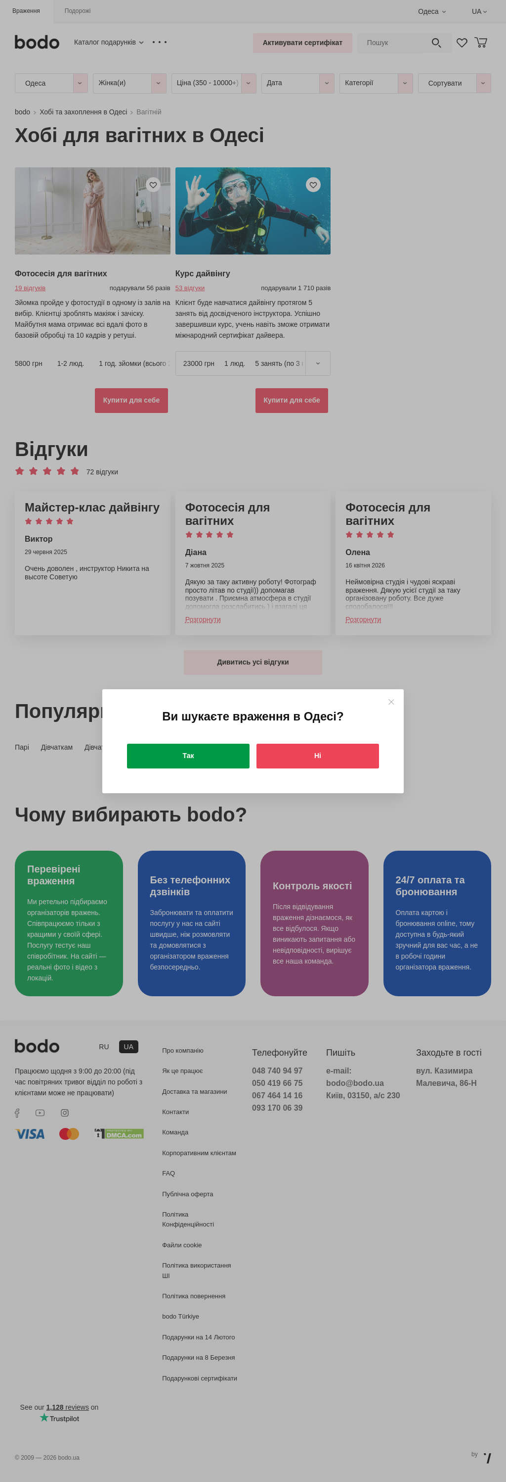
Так (188, 756)
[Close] (391, 702)
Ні (317, 756)
